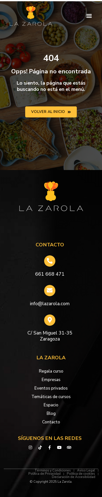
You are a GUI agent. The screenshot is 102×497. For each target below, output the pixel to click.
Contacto (51, 422)
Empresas (51, 380)
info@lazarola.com (50, 303)
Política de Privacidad (44, 473)
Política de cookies (81, 473)
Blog (51, 413)
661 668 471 (50, 274)
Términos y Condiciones (53, 470)
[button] (89, 15)
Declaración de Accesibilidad (73, 477)
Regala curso (51, 371)
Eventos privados (51, 388)
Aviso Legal (86, 470)
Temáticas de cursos (51, 397)
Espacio (51, 405)
